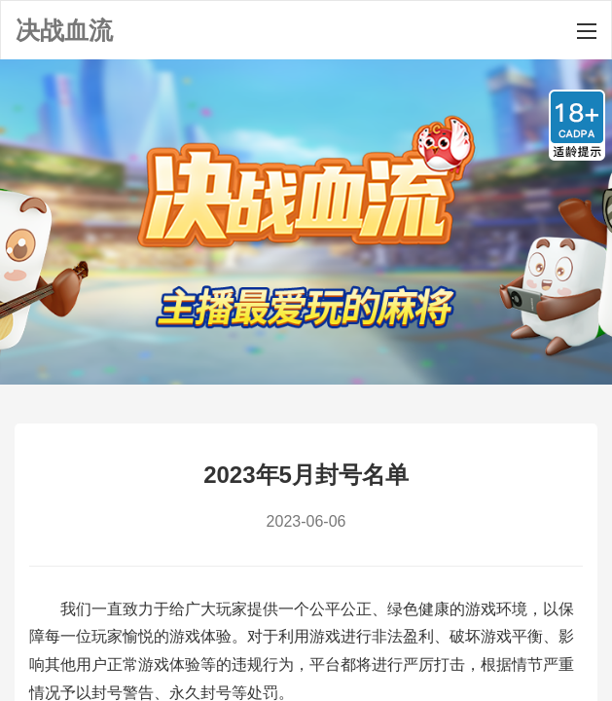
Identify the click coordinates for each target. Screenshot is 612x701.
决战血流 (64, 30)
